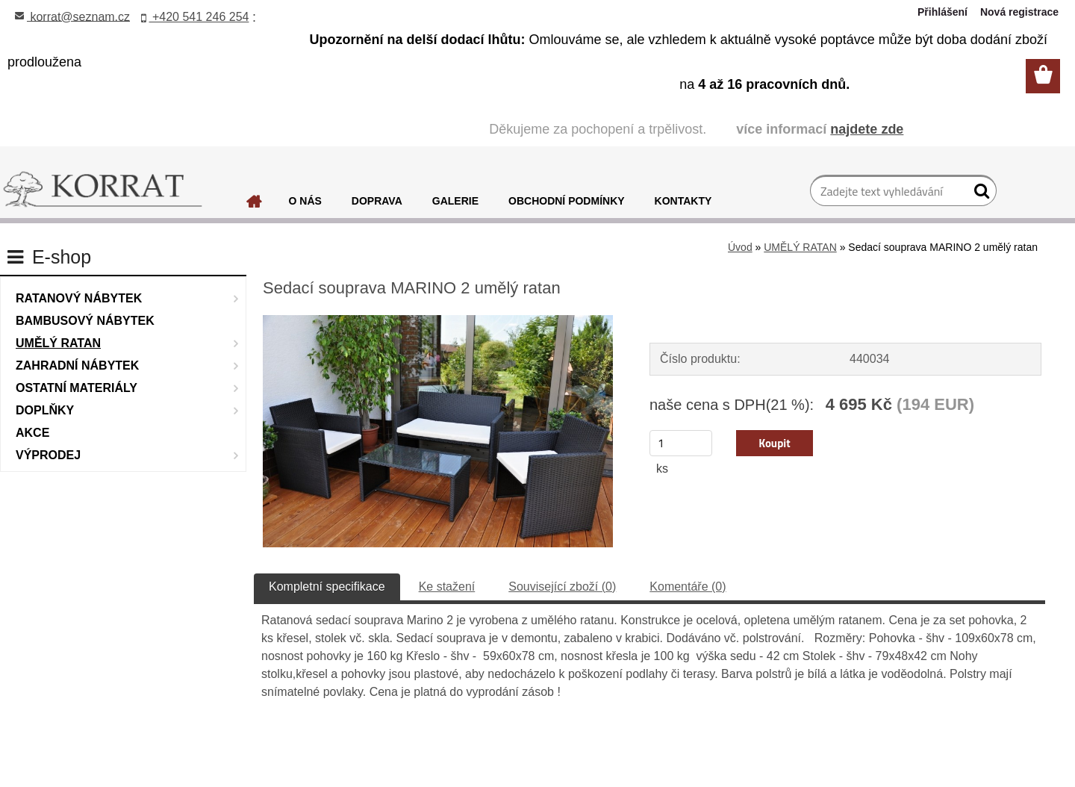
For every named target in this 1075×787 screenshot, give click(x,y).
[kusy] (680, 443)
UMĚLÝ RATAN (800, 247)
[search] (979, 194)
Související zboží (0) (562, 586)
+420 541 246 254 (195, 16)
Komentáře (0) (687, 586)
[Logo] (102, 189)
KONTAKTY (683, 201)
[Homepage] (254, 205)
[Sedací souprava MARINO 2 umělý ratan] (437, 320)
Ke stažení (447, 586)
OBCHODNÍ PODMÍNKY (566, 201)
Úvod (740, 247)
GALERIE (455, 201)
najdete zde (866, 129)
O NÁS (305, 201)
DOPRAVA (377, 201)
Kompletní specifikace (327, 586)
